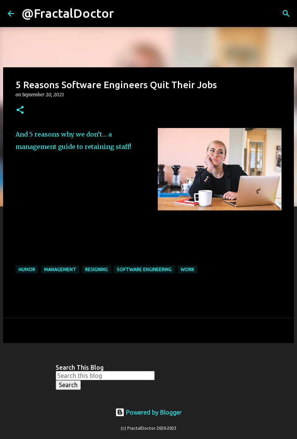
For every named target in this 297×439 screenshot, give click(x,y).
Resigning (96, 269)
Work (187, 269)
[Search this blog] (105, 375)
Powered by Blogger (148, 412)
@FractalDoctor (68, 13)
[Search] (125, 13)
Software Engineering (144, 269)
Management (60, 269)
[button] (20, 110)
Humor (27, 269)
